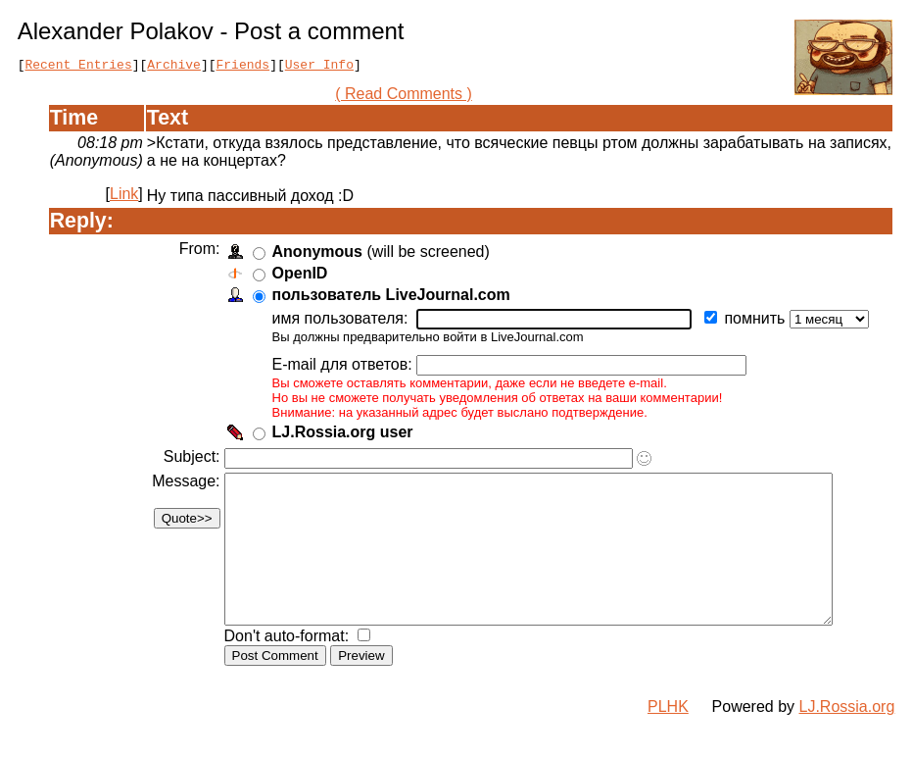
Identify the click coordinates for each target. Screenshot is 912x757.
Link (124, 196)
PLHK (668, 739)
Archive (174, 67)
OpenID (297, 276)
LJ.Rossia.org (847, 739)
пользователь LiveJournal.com (388, 297)
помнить (754, 321)
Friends (243, 67)
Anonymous (314, 254)
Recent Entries (77, 67)
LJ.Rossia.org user (339, 435)
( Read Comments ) (411, 96)
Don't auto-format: (286, 668)
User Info (319, 67)
